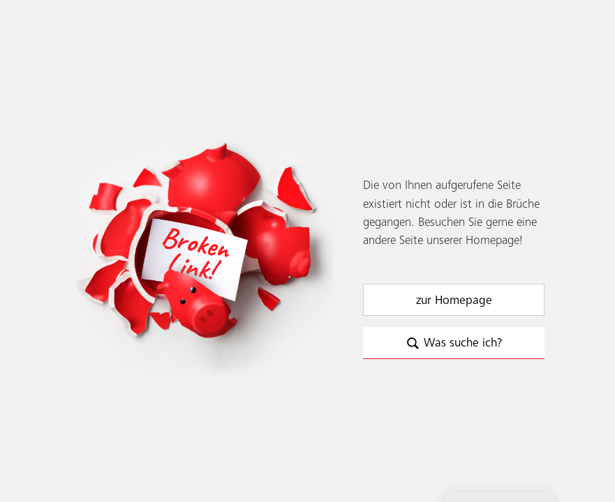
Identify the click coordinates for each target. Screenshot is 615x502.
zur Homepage (454, 300)
